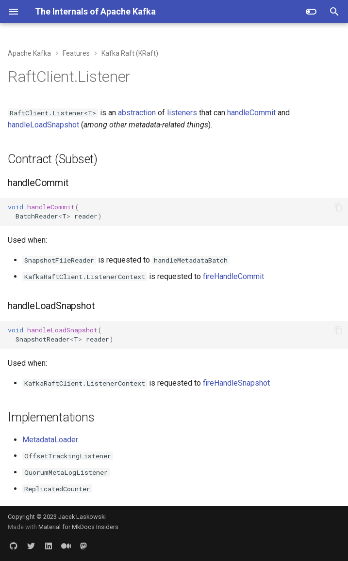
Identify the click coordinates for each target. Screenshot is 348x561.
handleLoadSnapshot (43, 124)
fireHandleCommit (233, 276)
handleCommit (251, 112)
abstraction (137, 112)
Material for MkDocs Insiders (78, 526)
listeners (182, 112)
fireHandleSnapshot (236, 383)
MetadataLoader (50, 439)
